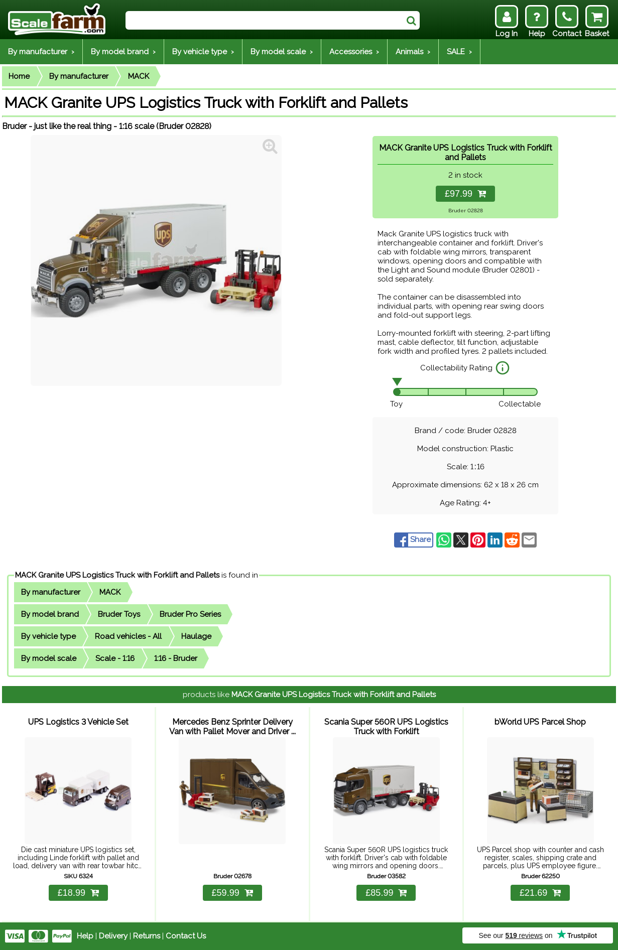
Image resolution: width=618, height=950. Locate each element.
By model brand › (123, 51)
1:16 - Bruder (175, 658)
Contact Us (186, 935)
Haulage (196, 636)
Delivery (113, 935)
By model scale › (282, 51)
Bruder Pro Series (190, 614)
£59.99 (232, 893)
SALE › (459, 51)
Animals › (413, 51)
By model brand (50, 614)
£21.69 (540, 893)
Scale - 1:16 (115, 658)
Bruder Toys (119, 614)
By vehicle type (48, 636)
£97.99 (465, 194)
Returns (146, 935)
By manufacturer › (41, 51)
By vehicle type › (203, 51)
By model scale (48, 658)
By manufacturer (78, 76)
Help (85, 935)
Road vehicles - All (128, 636)
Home (19, 76)
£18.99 (78, 893)
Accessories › (354, 51)
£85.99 (386, 893)
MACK (138, 76)
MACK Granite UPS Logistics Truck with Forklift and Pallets (117, 575)
